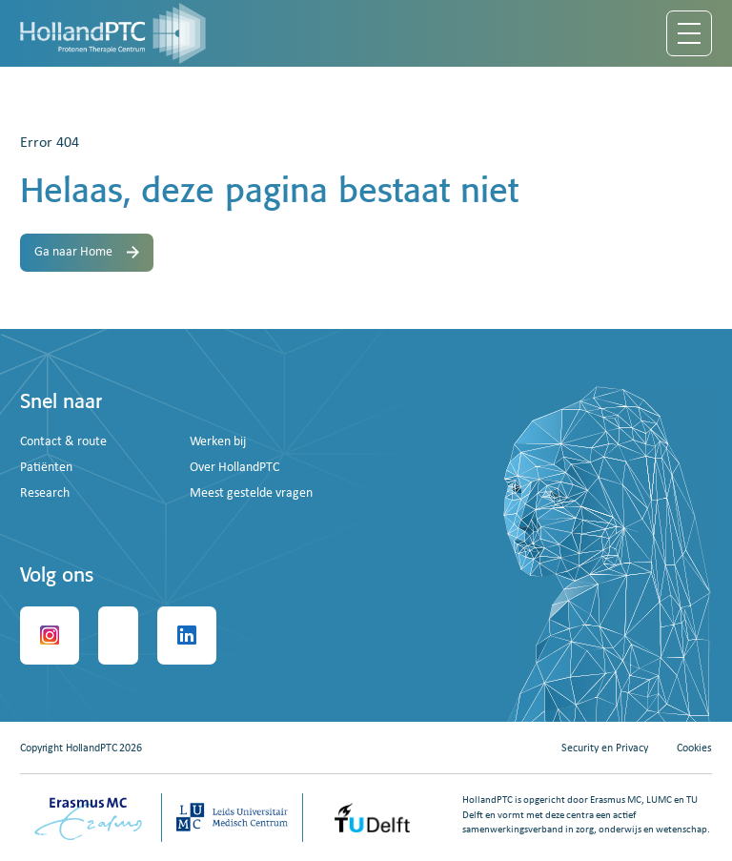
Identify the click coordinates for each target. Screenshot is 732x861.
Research (45, 493)
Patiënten (46, 468)
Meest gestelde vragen (251, 493)
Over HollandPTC (234, 468)
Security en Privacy (604, 748)
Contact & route (63, 442)
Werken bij (218, 442)
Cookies (694, 748)
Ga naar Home (86, 252)
